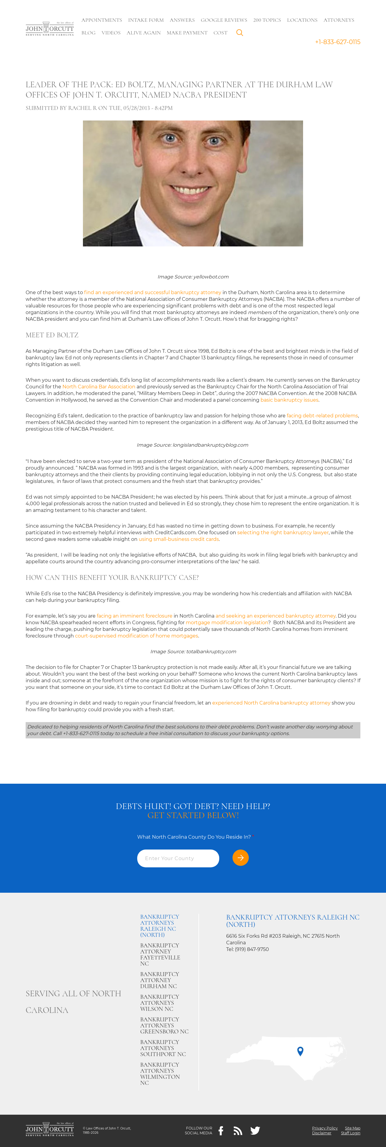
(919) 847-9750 (252, 949)
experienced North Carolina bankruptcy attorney (271, 703)
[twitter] (255, 1130)
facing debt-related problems (322, 416)
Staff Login (350, 1133)
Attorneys (339, 20)
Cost (221, 32)
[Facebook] (220, 1130)
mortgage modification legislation (227, 622)
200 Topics (267, 20)
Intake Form (146, 20)
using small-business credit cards (179, 539)
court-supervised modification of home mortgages (136, 636)
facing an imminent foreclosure (134, 616)
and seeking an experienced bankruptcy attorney (276, 616)
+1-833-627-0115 (337, 42)
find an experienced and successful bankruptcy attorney (152, 292)
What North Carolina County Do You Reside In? (195, 837)
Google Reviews (224, 20)
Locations (302, 20)
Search (241, 34)
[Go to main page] (50, 29)
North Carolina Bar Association (98, 387)
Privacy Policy (325, 1128)
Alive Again (144, 32)
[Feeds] (238, 1130)
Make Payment (187, 32)
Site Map (352, 1128)
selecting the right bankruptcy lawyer (283, 532)
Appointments (102, 20)
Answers (182, 20)
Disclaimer (321, 1133)
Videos (111, 32)
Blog (89, 32)
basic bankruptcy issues (289, 400)
